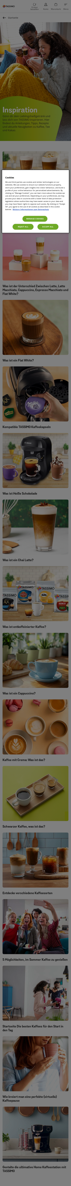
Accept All (47, 226)
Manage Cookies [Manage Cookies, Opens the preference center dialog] (35, 218)
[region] (35, 201)
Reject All (23, 226)
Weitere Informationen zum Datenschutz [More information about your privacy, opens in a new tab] (31, 209)
